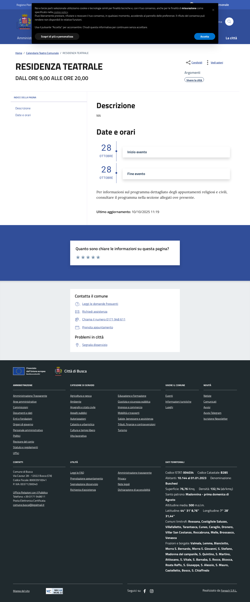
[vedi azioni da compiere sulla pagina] (214, 62)
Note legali (124, 484)
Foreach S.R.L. (229, 591)
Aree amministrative (25, 401)
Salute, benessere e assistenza (135, 419)
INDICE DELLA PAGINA (49, 97)
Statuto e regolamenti (25, 447)
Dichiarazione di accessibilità (134, 490)
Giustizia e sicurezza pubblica (134, 401)
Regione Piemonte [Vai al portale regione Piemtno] (27, 5)
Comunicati (210, 401)
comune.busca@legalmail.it (28, 505)
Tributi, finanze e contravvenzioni (136, 424)
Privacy (122, 478)
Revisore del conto (23, 441)
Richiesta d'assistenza (83, 490)
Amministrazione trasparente (135, 473)
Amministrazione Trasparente (30, 396)
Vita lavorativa (78, 436)
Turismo (122, 430)
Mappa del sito (21, 591)
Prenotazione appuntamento (86, 478)
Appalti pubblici (78, 413)
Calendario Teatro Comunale (42, 53)
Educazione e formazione (132, 396)
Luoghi (169, 407)
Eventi (169, 396)
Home (18, 53)
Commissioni (20, 407)
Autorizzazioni (78, 419)
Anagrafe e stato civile (82, 407)
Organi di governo (23, 424)
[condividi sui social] (193, 62)
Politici (16, 436)
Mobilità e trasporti (128, 413)
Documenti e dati (22, 413)
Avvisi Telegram (212, 413)
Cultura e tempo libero (82, 430)
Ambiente (75, 401)
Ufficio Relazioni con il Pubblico (30, 493)
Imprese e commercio (130, 407)
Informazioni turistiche (178, 401)
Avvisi (207, 407)
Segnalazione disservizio (84, 484)
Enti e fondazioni (22, 419)
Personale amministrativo (28, 430)
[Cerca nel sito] (229, 21)
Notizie (207, 396)
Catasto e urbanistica (82, 424)
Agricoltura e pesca (81, 396)
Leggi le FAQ (77, 473)
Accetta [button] (204, 36)
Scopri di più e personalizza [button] (57, 36)
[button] (213, 9)
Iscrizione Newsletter (216, 419)
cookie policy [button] (60, 12)
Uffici (16, 453)
